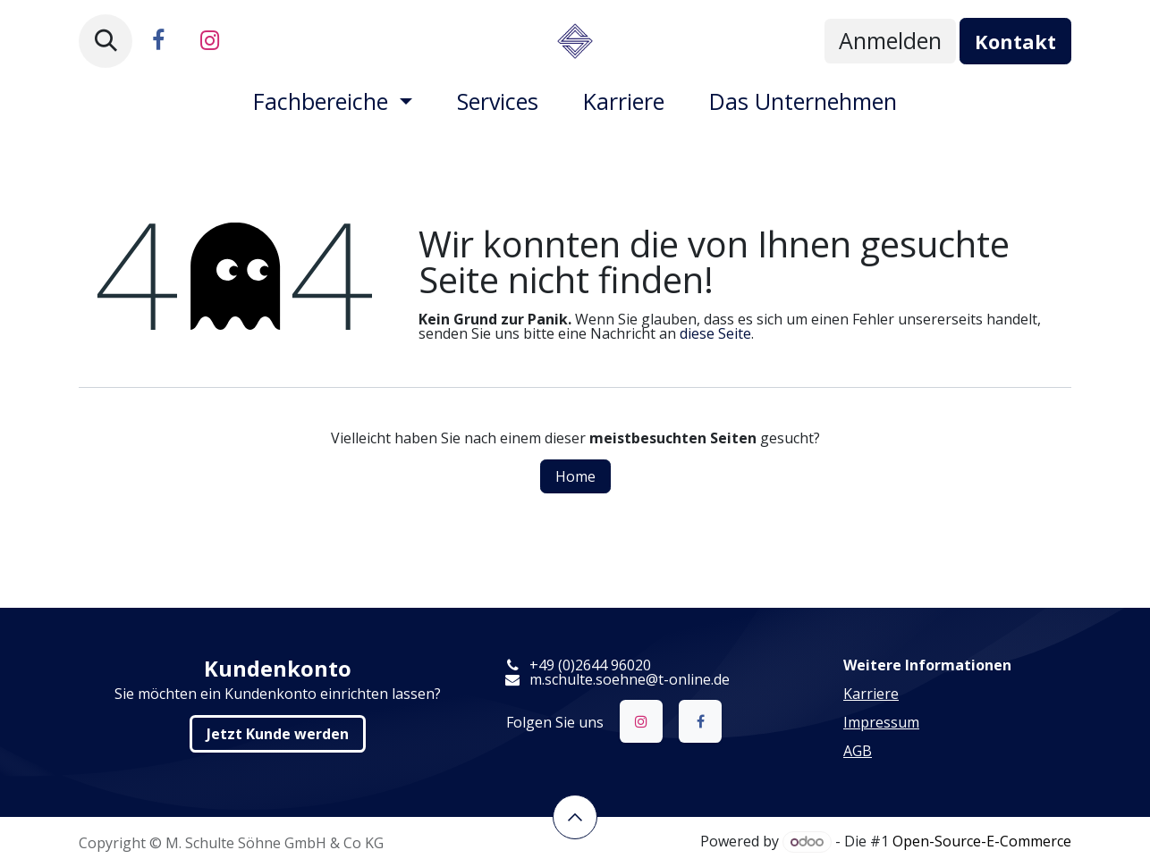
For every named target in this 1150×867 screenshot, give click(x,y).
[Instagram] (209, 41)
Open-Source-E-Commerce (981, 841)
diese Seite (715, 333)
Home (575, 476)
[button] (105, 41)
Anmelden (890, 40)
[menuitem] (333, 101)
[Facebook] (158, 41)
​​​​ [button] (575, 817)
